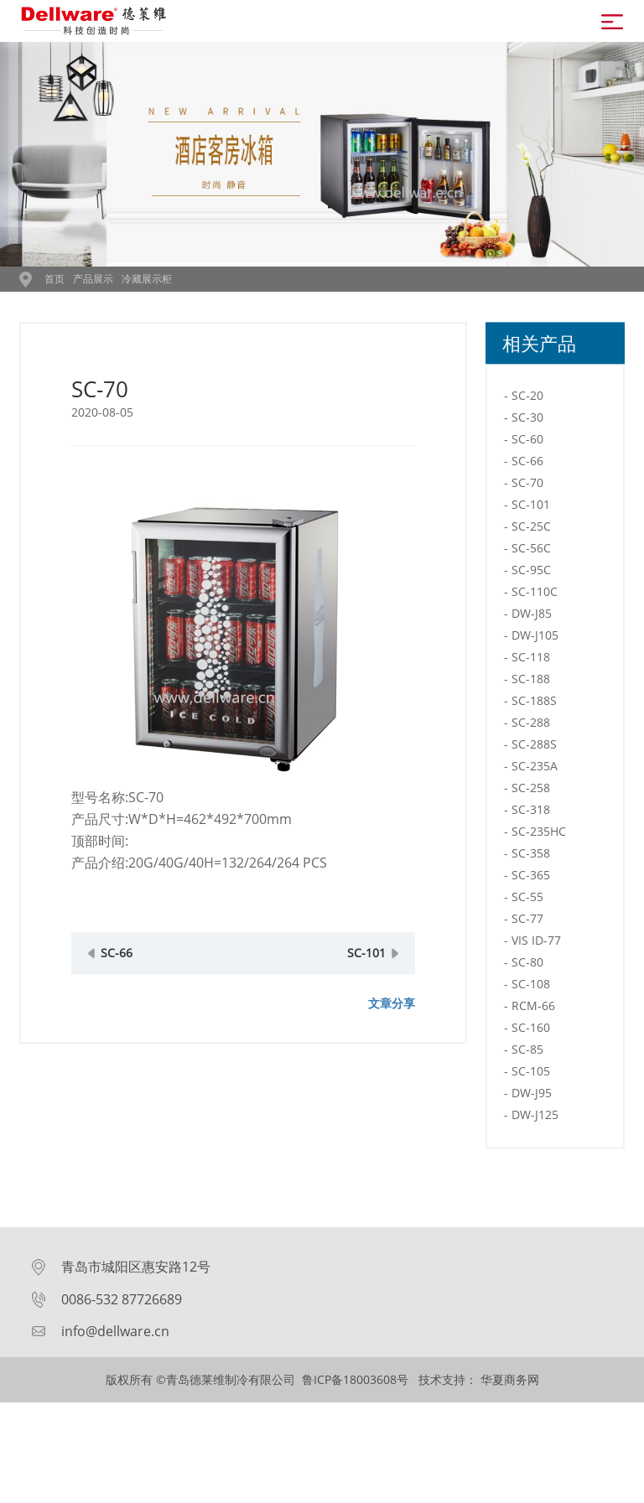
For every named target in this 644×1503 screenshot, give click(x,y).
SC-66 (116, 979)
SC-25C (531, 553)
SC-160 (531, 1054)
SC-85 (527, 1076)
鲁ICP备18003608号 (357, 1379)
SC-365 (531, 902)
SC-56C (531, 575)
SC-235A (535, 793)
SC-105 (531, 1098)
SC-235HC (539, 858)
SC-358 (531, 880)
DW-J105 (535, 662)
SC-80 (527, 989)
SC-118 (531, 684)
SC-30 (527, 444)
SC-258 (531, 814)
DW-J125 (535, 1141)
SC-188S (534, 727)
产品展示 (93, 279)
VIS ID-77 (536, 967)
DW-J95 (532, 1119)
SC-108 (531, 1010)
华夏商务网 (509, 1379)
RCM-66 (533, 1032)
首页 (54, 279)
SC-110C (535, 618)
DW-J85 (532, 640)
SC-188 (531, 705)
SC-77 (527, 945)
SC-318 (531, 836)
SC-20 (527, 422)
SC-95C (531, 596)
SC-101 (366, 979)
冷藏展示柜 (147, 279)
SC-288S (534, 771)
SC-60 (527, 466)
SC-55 (527, 923)
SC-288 (531, 749)
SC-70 (527, 509)
